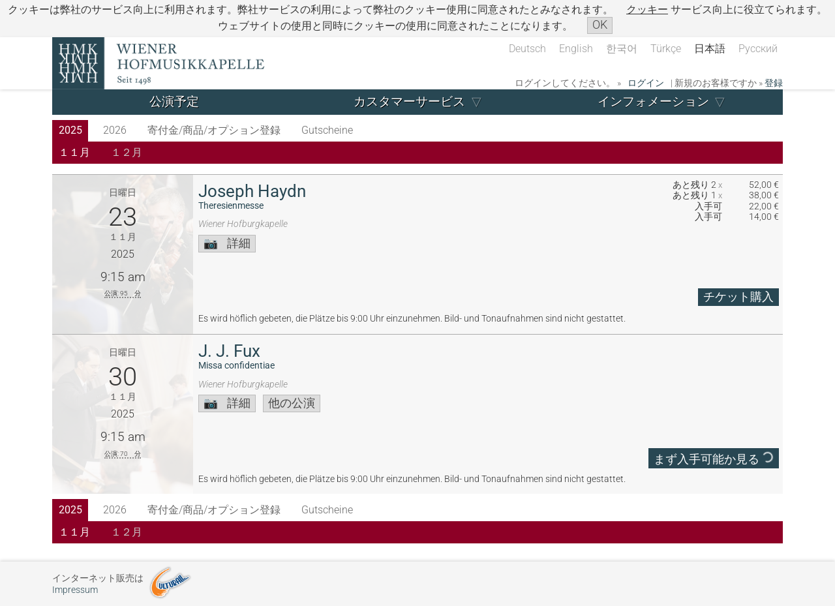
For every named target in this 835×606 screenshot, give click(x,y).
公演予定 (174, 101)
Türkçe (665, 48)
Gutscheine (327, 130)
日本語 (709, 48)
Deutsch (527, 48)
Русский (758, 48)
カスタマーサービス (409, 101)
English (576, 48)
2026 (115, 130)
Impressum (75, 590)
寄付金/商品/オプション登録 (214, 130)
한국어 (621, 48)
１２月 (126, 152)
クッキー (647, 9)
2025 (70, 130)
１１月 (74, 152)
